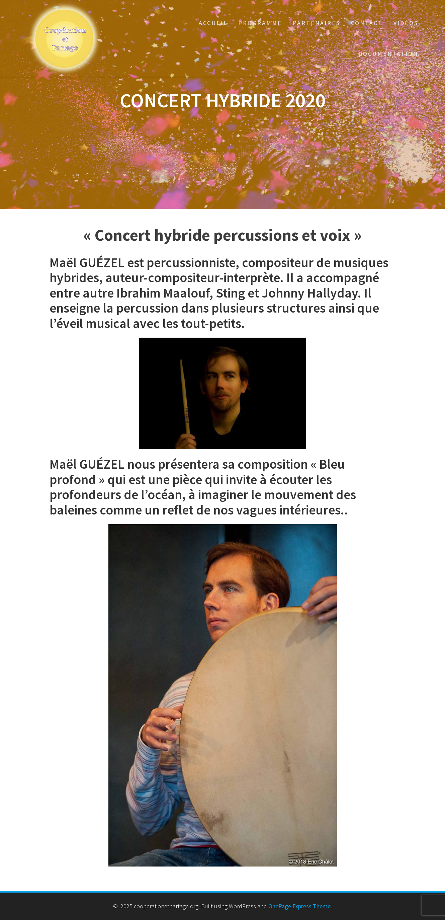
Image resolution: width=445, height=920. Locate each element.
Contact (367, 23)
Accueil (213, 23)
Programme (260, 23)
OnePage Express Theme (299, 906)
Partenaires (316, 23)
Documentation (388, 54)
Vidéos (405, 23)
